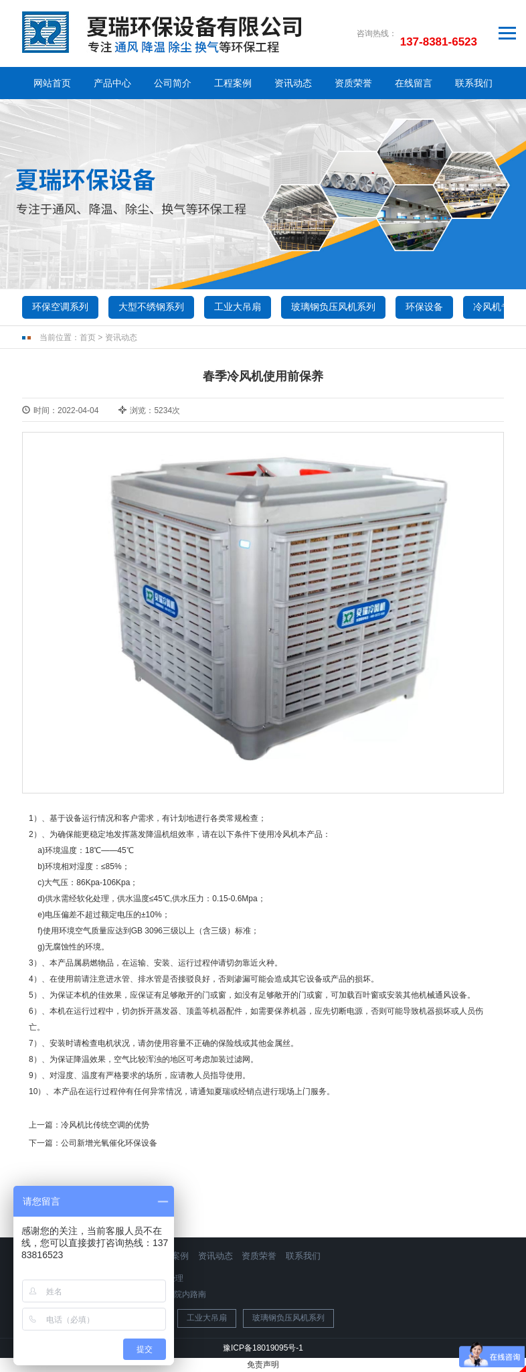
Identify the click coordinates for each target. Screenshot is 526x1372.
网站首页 (52, 83)
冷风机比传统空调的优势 (105, 1125)
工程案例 (233, 83)
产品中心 (112, 83)
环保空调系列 (60, 306)
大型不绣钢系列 (151, 306)
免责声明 (263, 1364)
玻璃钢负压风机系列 (333, 306)
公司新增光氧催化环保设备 (109, 1143)
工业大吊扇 (237, 306)
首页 (88, 337)
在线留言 (413, 83)
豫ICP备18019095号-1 (263, 1348)
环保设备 (424, 306)
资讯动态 (293, 83)
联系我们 (474, 83)
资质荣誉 (353, 83)
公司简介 (172, 83)
